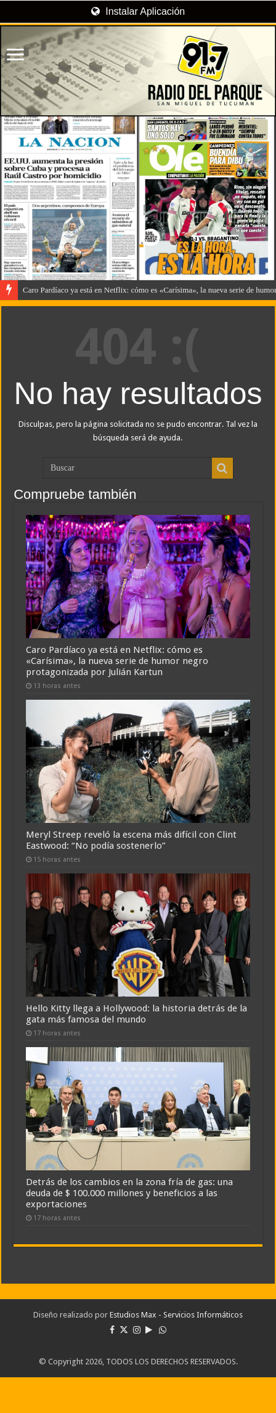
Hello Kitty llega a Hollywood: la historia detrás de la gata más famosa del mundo (136, 1014)
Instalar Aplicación (138, 11)
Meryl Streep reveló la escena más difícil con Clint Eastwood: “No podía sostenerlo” (131, 840)
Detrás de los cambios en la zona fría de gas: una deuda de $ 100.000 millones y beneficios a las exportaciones (129, 1193)
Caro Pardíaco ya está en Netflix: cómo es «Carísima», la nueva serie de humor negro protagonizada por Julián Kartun (117, 661)
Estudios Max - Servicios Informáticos (176, 1314)
